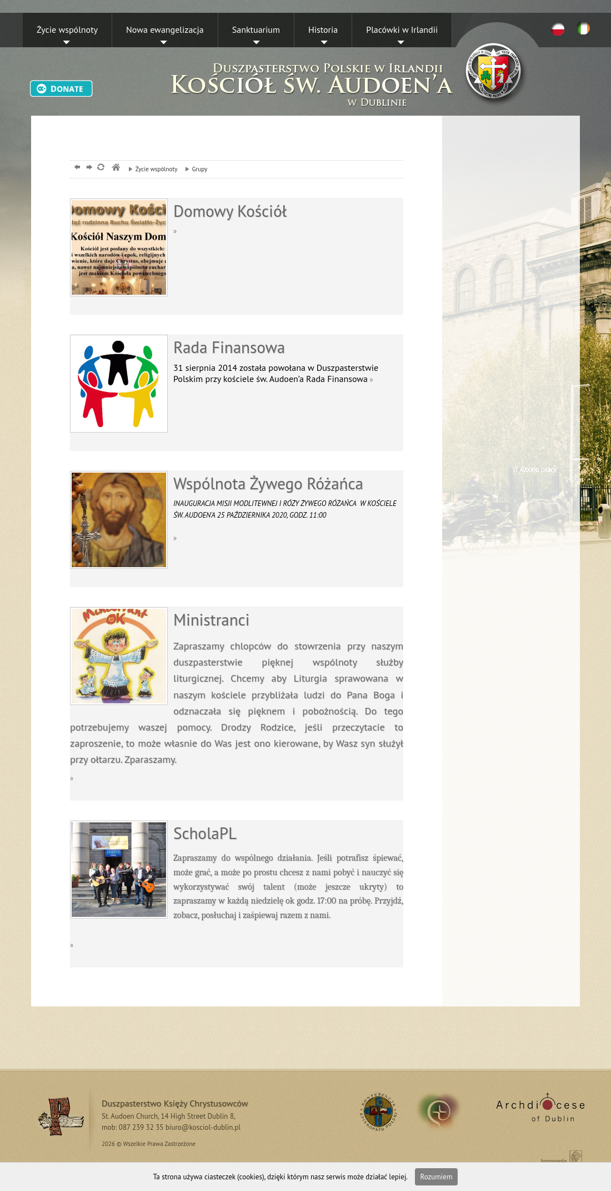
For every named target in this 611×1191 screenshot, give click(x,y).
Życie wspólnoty (67, 29)
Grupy (193, 169)
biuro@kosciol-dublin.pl (203, 1127)
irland (446, 1111)
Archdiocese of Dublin (538, 1111)
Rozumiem (436, 1177)
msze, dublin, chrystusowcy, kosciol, (115, 168)
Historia (323, 29)
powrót (76, 168)
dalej (88, 168)
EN (585, 28)
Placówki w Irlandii (402, 29)
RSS (376, 1111)
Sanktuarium (256, 29)
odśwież (100, 168)
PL (557, 28)
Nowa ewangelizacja (165, 29)
